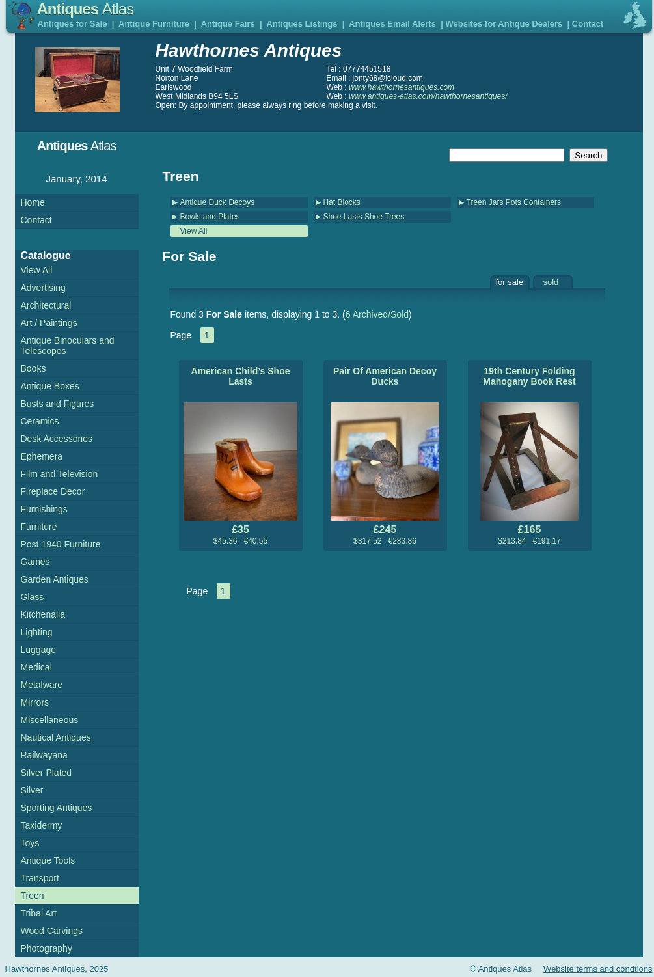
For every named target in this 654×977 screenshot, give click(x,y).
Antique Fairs (228, 24)
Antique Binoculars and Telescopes (68, 345)
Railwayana (44, 755)
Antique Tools (48, 860)
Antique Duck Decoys (217, 202)
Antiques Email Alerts (392, 24)
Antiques (85, 9)
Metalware (42, 685)
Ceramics (40, 421)
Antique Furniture (153, 24)
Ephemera (42, 456)
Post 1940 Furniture (61, 544)
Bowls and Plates (210, 216)
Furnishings (44, 509)
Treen (32, 895)
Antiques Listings (301, 24)
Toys (30, 843)
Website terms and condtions (597, 969)
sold (551, 282)
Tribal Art (39, 913)
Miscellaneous (50, 720)
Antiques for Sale (72, 24)
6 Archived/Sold (377, 314)
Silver (32, 790)
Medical (36, 667)
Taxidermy (41, 825)
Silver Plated (46, 772)
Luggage (39, 649)
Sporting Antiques (56, 808)
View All (194, 231)
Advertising (43, 287)
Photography (46, 948)
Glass (32, 597)
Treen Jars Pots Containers (514, 202)
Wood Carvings (52, 931)
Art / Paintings (49, 323)
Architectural (46, 305)
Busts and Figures (57, 403)
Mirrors (35, 702)
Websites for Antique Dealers (503, 24)
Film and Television (59, 474)
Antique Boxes (50, 386)
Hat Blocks (342, 202)
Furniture (39, 526)
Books (33, 368)
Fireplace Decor (53, 491)
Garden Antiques (55, 579)
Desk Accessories (56, 438)
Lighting (37, 632)
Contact (587, 24)
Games (35, 562)
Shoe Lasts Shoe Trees (364, 216)
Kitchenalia (43, 614)
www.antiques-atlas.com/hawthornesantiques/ (428, 96)
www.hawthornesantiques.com (401, 87)
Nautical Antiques (56, 737)
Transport (40, 878)
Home (33, 202)
